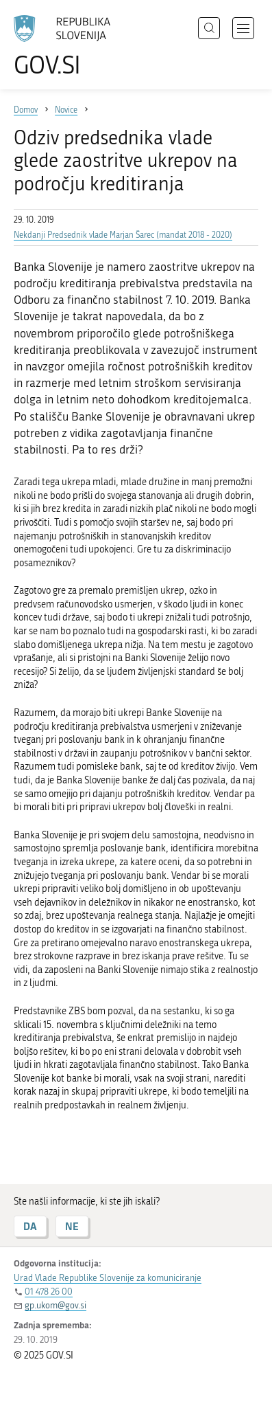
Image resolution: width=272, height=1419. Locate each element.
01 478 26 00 (49, 1291)
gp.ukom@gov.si (55, 1305)
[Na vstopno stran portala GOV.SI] (68, 46)
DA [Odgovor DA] (30, 1226)
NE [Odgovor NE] (72, 1226)
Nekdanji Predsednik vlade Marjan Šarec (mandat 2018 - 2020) (123, 235)
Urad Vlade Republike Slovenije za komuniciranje (107, 1278)
